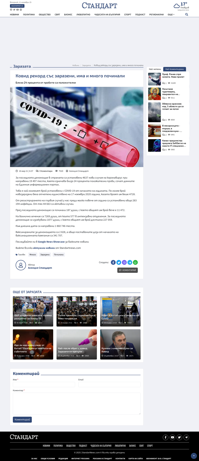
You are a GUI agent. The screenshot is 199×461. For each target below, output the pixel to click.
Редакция (63, 458)
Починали (59, 254)
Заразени (45, 254)
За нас (34, 458)
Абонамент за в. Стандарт (158, 458)
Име (15, 380)
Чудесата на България (107, 15)
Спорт (127, 15)
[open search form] (186, 15)
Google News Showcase (52, 242)
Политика (29, 15)
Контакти (120, 458)
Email (80, 380)
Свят (57, 15)
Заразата (86, 65)
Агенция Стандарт (40, 268)
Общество (45, 15)
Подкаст (140, 15)
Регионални (156, 15)
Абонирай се (17, 6)
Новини (14, 15)
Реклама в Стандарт (102, 458)
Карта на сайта (136, 458)
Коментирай (127, 270)
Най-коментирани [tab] (174, 69)
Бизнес (68, 15)
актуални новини (44, 248)
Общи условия (48, 458)
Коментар (19, 390)
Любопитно (83, 15)
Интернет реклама (80, 458)
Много (33, 254)
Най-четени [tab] (155, 69)
